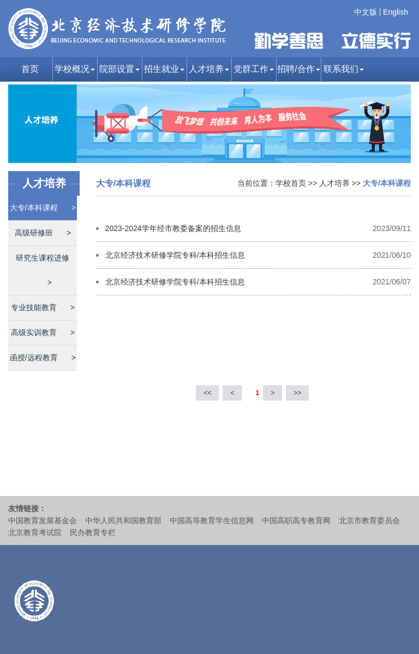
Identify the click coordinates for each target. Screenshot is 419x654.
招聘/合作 (298, 69)
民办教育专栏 (93, 532)
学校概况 (75, 69)
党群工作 (254, 69)
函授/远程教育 (43, 357)
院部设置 (119, 69)
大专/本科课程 (43, 207)
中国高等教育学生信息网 (212, 520)
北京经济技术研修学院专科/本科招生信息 (175, 255)
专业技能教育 (43, 307)
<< (207, 393)
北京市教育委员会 (369, 520)
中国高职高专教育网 (296, 520)
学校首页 (291, 183)
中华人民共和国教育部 (123, 520)
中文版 (365, 12)
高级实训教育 (43, 332)
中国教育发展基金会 (42, 520)
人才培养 (209, 69)
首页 (30, 69)
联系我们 (344, 69)
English (395, 12)
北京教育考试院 (35, 532)
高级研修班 (43, 232)
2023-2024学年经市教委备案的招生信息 (173, 228)
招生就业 (164, 69)
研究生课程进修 (42, 270)
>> (297, 393)
